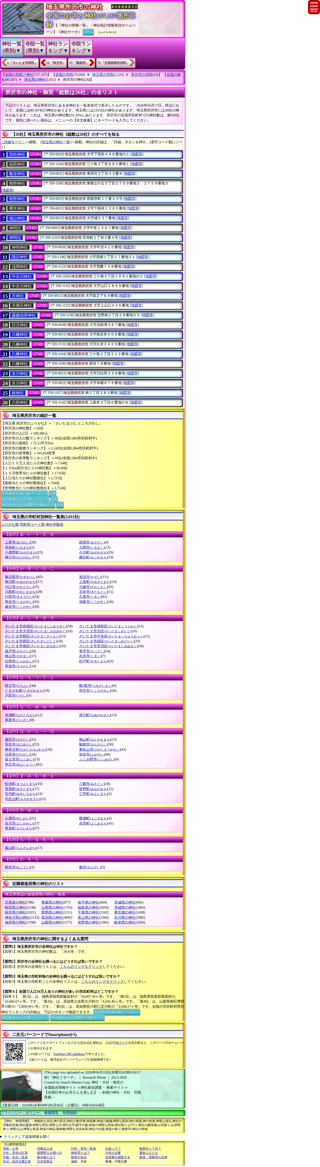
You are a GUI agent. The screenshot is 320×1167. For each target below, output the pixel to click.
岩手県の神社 (88, 902)
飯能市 (93, 744)
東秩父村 (25, 749)
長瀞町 (20, 715)
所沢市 (94, 690)
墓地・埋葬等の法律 (153, 1157)
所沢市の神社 (73, 79)
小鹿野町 (21, 552)
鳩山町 (94, 739)
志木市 (90, 656)
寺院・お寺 (10, 1148)
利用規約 (70, 1112)
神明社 (15, 228)
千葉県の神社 (88, 912)
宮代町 (20, 794)
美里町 (19, 789)
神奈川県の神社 (17, 917)
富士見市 (19, 759)
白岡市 (19, 661)
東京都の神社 (125, 912)
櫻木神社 (17, 208)
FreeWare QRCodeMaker (69, 1054)
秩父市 (17, 686)
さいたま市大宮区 (35, 631)
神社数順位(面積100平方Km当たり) (28, 504)
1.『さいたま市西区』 (22, 63)
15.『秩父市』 (56, 63)
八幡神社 (20, 334)
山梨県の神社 (52, 922)
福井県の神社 (15, 922)
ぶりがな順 (10, 524)
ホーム (88, 31)
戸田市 (16, 695)
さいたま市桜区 (32, 636)
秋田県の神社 (15, 907)
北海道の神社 (15, 902)
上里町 (94, 582)
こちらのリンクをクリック (81, 967)
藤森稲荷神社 (24, 315)
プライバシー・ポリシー (21, 1112)
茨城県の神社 (125, 907)
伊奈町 (17, 547)
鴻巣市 (93, 602)
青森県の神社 (52, 902)
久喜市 (90, 597)
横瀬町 (93, 818)
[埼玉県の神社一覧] (55, 142)
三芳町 (93, 794)
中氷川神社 (22, 276)
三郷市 (91, 784)
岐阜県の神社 (125, 922)
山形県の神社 (52, 907)
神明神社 (20, 247)
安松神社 (17, 154)
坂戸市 (17, 651)
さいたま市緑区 (106, 641)
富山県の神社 (88, 917)
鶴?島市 (95, 686)
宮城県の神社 (125, 902)
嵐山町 (20, 848)
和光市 (17, 867)
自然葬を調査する (117, 1157)
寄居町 (19, 828)
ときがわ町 (24, 690)
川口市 (19, 587)
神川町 (20, 582)
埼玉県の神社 (35, 79)
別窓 (52, 493)
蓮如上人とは (148, 1153)
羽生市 (19, 744)
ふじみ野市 (96, 759)
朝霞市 (91, 542)
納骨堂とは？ (80, 1153)
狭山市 (17, 656)
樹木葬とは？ (46, 1157)
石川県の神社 (125, 917)
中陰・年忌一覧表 (15, 1157)
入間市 (91, 547)
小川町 (93, 552)
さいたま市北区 (105, 631)
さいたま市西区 (31, 641)
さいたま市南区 (32, 646)
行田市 (19, 597)
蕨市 (90, 867)
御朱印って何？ (150, 1148)
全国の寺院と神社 (19, 75)
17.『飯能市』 (79, 63)
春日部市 (21, 577)
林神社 (18, 393)
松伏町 (20, 784)
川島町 (20, 592)
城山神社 (17, 218)
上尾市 (17, 542)
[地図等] (137, 154)
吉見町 (93, 823)
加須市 (90, 577)
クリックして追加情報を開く (27, 1137)
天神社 (18, 296)
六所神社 (20, 402)
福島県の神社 (88, 907)
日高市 (17, 754)
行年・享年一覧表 (83, 1148)
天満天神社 (22, 305)
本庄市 (20, 764)
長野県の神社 (88, 922)
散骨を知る (79, 1157)
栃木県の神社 (15, 912)
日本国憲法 (45, 1161)
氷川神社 (20, 373)
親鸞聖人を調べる (49, 1153)
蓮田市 (17, 739)
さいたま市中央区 (111, 636)
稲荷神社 (17, 164)
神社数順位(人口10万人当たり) (25, 499)
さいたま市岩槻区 (35, 626)
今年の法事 (113, 1153)
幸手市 (91, 651)
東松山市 (99, 749)
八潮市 (17, 818)
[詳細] (35, 154)
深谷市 (91, 754)
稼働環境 (51, 1112)
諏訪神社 (20, 257)
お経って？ (113, 1148)
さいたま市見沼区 (108, 646)
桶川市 (19, 557)
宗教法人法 (45, 1148)
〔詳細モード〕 (12, 142)
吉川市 (19, 823)
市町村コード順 (32, 524)
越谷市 (19, 607)
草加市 (17, 666)
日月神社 (20, 325)
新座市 (17, 720)
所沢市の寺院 (141, 75)
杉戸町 (93, 661)
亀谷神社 (17, 174)
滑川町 (94, 715)
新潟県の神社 (52, 917)
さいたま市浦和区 (108, 626)
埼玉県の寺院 (103, 75)
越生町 (93, 557)
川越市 (93, 587)
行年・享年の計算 (15, 1153)
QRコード (121, 1042)
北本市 (93, 592)
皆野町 (93, 789)
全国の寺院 (64, 75)
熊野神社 (17, 183)
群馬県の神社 (52, 912)
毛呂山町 (22, 799)
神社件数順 (54, 524)
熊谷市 (19, 602)
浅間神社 (20, 267)
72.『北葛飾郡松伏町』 (114, 63)
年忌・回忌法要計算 (17, 1161)
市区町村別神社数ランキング (24, 493)
